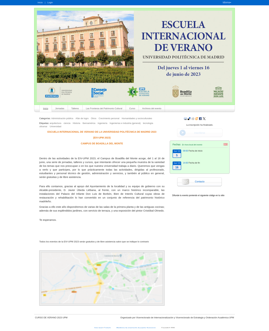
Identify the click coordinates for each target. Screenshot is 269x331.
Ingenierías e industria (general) (125, 123)
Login (50, 2)
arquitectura (55, 123)
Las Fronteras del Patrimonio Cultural (104, 108)
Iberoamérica (89, 123)
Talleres (75, 108)
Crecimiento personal (109, 118)
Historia (76, 123)
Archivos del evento (151, 108)
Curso (132, 108)
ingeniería (102, 123)
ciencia (67, 123)
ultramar (43, 126)
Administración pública (62, 118)
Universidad (55, 126)
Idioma (227, 2)
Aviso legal (98, 328)
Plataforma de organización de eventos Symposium (136, 328)
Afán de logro (82, 118)
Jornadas (59, 108)
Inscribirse (199, 132)
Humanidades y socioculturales (137, 118)
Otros (93, 118)
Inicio (40, 2)
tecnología (148, 123)
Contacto (199, 181)
